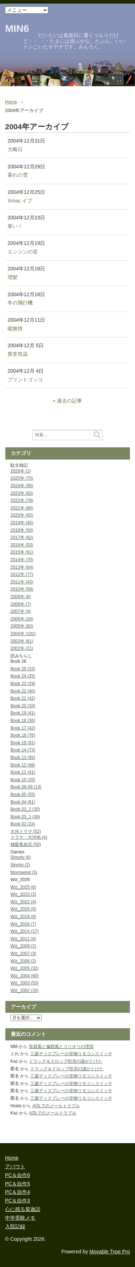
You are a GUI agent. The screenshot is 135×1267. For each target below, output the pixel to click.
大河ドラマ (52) (25, 831)
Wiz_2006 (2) (23, 961)
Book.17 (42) (22, 728)
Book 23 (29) (22, 683)
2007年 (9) (20, 611)
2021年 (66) (21, 508)
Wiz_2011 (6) (23, 938)
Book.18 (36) (22, 720)
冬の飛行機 (20, 303)
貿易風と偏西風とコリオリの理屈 (61, 1046)
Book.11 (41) (22, 772)
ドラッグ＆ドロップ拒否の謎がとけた (65, 1061)
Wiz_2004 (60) (24, 975)
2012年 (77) (21, 574)
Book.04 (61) (22, 802)
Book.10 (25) (22, 779)
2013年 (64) (21, 567)
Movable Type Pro (109, 1251)
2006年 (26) (21, 618)
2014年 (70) (21, 559)
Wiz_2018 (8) (23, 916)
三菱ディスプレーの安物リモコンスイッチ (71, 1053)
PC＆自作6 (17, 1175)
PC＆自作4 (17, 1192)
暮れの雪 (18, 175)
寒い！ (15, 226)
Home (11, 101)
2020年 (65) (21, 515)
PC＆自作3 (17, 1200)
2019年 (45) (21, 522)
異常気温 (18, 354)
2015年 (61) (21, 552)
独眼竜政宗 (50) (25, 844)
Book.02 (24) (22, 823)
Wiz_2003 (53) (24, 983)
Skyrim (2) (20, 864)
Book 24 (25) (22, 676)
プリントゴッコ (25, 379)
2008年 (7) (20, 604)
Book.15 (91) (22, 742)
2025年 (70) (21, 478)
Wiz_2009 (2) (23, 946)
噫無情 (15, 328)
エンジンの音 (23, 252)
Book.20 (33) (22, 705)
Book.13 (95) (22, 757)
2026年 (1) (20, 471)
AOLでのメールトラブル (56, 1105)
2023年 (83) (21, 493)
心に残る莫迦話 (22, 1209)
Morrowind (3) (23, 872)
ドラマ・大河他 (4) (28, 837)
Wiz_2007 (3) (23, 953)
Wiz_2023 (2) (23, 894)
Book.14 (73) (22, 750)
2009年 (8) (20, 596)
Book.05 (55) (22, 794)
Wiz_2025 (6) (23, 887)
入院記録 (15, 1226)
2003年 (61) (21, 641)
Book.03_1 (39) (25, 816)
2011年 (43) (21, 581)
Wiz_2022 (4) (23, 901)
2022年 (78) (21, 500)
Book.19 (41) (22, 713)
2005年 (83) (21, 626)
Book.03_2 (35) (25, 809)
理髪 (13, 277)
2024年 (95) (21, 485)
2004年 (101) (23, 633)
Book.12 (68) (22, 765)
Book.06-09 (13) (25, 786)
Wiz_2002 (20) (24, 990)
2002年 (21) (21, 648)
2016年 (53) (21, 545)
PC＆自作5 (17, 1184)
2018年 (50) (21, 530)
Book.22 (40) (22, 691)
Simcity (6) (20, 857)
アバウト (15, 1166)
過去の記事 (69, 401)
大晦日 (15, 149)
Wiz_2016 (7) (23, 924)
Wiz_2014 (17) (24, 931)
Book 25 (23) (22, 668)
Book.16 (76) (22, 735)
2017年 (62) (21, 537)
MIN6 (17, 28)
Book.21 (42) (22, 698)
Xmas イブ (20, 201)
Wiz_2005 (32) (24, 968)
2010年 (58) (21, 589)
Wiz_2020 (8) (23, 909)
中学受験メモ (20, 1218)
